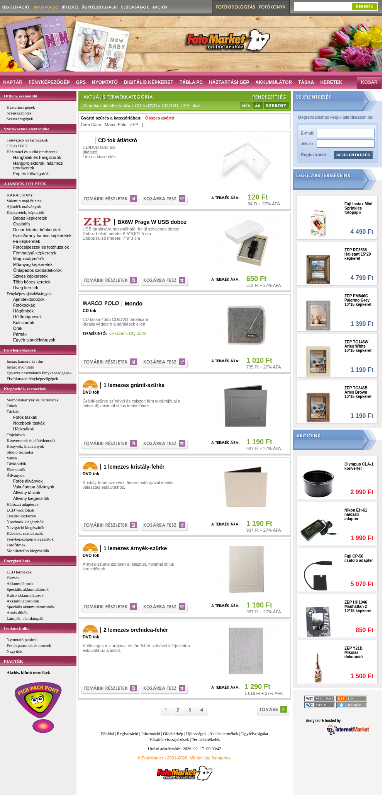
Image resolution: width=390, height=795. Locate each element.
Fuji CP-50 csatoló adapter (358, 558)
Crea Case (91, 124)
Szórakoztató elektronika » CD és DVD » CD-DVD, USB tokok (142, 105)
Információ (150, 733)
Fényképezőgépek (20, 350)
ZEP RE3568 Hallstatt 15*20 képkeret (357, 254)
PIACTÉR (13, 661)
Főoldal (107, 733)
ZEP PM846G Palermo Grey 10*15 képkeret (357, 300)
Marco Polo (115, 124)
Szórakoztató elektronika (26, 128)
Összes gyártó (159, 118)
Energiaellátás (17, 560)
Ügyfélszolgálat (254, 733)
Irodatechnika (16, 628)
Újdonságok (196, 733)
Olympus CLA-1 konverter (358, 466)
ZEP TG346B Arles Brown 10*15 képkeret (357, 392)
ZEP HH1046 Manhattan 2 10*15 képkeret (357, 606)
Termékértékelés (206, 739)
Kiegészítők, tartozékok (25, 388)
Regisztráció (313, 154)
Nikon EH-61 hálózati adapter (355, 514)
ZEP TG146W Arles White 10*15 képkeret (357, 346)
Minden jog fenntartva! (211, 758)
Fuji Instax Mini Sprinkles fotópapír (358, 208)
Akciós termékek (223, 733)
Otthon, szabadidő (20, 96)
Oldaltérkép (173, 733)
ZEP (134, 124)
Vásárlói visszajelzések (169, 739)
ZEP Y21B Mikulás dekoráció (353, 652)
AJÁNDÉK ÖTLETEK (25, 183)
